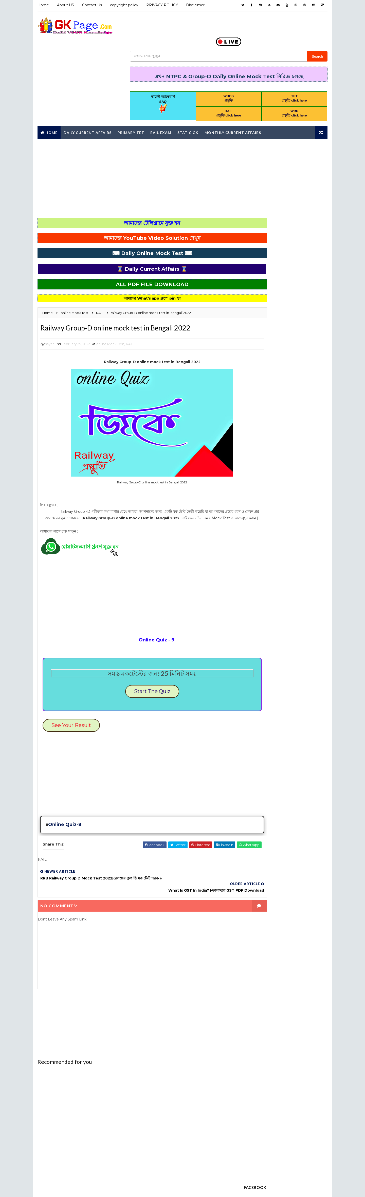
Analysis (254, 441)
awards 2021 (258, 450)
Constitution (259, 485)
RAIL (128, 324)
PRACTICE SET (258, 583)
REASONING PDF (259, 609)
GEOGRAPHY (299, 521)
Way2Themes (81, 1188)
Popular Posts (286, 227)
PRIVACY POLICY (161, 5)
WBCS (252, 627)
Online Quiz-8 (64, 816)
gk (249, 538)
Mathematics (300, 547)
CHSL (251, 476)
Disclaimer (194, 5)
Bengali (254, 459)
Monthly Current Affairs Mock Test (279, 565)
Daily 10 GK (295, 485)
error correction (263, 512)
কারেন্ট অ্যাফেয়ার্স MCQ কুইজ (264, 645)
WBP (277, 627)
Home (42, 5)
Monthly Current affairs (232, 111)
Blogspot (126, 1188)
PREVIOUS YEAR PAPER (265, 592)
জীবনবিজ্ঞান (254, 654)
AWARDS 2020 (287, 441)
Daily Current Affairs (87, 111)
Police (302, 574)
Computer (278, 476)
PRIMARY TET (257, 600)
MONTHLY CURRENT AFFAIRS (269, 556)
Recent (258, 226)
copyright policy (123, 5)
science (292, 609)
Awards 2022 (294, 450)
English (308, 494)
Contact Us (91, 5)
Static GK (187, 111)
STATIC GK (255, 618)
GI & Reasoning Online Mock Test (276, 530)
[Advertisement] (182, 157)
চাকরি (302, 645)
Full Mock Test (260, 521)
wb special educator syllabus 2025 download (285, 328)
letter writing (261, 547)
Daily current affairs (266, 494)
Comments (314, 226)
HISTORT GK (277, 538)
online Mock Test (109, 324)
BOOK (279, 459)
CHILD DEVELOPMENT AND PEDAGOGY (277, 467)
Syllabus (288, 618)
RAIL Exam (160, 111)
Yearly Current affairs (267, 636)
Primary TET (130, 111)
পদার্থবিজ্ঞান (283, 654)
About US (64, 5)
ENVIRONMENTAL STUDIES (268, 503)
